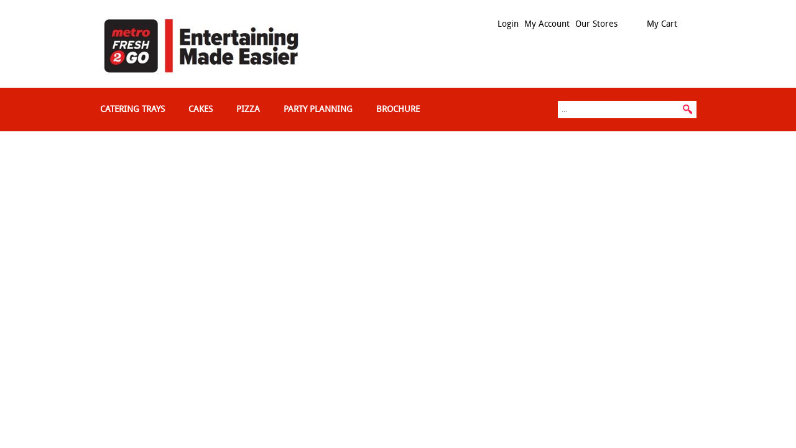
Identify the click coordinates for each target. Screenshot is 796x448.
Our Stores (596, 24)
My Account (547, 24)
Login (508, 24)
